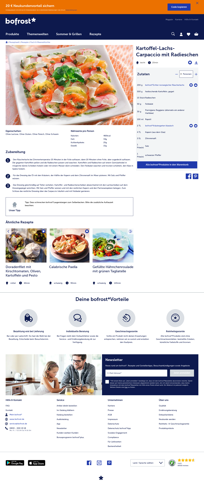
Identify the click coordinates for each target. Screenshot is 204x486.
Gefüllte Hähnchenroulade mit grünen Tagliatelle (113, 269)
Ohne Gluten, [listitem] (25, 134)
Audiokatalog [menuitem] (63, 419)
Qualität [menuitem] (162, 406)
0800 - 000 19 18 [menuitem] (16, 428)
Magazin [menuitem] (169, 19)
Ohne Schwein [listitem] (52, 134)
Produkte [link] (12, 34)
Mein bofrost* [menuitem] (14, 414)
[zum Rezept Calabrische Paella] (69, 245)
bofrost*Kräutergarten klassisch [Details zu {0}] (159, 125)
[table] (167, 122)
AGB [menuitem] (110, 415)
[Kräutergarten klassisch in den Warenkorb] (195, 125)
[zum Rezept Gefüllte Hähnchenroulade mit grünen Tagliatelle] (113, 245)
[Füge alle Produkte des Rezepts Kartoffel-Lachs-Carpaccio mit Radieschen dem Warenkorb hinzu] (167, 164)
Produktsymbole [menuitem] (166, 428)
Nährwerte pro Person (82, 131)
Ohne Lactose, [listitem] (12, 134)
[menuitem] (12, 35)
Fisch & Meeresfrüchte (40, 42)
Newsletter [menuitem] (62, 428)
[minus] (176, 74)
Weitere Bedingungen (71, 10)
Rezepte (25, 42)
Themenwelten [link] (37, 34)
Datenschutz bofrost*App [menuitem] (119, 428)
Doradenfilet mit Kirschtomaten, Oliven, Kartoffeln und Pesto (23, 271)
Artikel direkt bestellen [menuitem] (67, 406)
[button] (179, 7)
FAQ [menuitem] (8, 406)
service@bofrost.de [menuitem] (16, 423)
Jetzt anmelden (182, 373)
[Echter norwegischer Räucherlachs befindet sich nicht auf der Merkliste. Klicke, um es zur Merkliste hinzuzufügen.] (191, 85)
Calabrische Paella (63, 267)
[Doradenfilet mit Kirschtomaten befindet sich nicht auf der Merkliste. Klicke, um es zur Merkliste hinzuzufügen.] (43, 231)
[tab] (181, 34)
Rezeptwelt (14, 42)
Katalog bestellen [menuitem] (64, 415)
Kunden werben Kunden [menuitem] (67, 433)
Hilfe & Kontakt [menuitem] (191, 19)
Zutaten (143, 74)
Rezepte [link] (95, 34)
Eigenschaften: (14, 131)
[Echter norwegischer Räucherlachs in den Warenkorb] (195, 85)
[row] (101, 135)
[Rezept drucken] (196, 63)
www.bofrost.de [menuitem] (15, 419)
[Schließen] (197, 3)
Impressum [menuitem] (113, 419)
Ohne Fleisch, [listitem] (38, 134)
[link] (34, 21)
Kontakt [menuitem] (9, 410)
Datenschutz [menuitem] (113, 424)
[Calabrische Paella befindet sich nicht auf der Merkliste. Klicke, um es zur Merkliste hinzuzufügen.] (87, 231)
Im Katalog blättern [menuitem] (65, 410)
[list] (102, 326)
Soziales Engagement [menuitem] (117, 433)
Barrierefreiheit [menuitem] (114, 446)
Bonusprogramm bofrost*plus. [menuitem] (70, 437)
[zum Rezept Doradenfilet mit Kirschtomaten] (26, 245)
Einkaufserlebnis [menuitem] (166, 415)
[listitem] (69, 164)
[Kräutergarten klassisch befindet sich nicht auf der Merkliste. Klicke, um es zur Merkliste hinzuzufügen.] (191, 125)
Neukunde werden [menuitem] (167, 419)
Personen (187, 74)
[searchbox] (111, 34)
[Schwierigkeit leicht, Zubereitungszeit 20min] (156, 63)
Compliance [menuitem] (113, 437)
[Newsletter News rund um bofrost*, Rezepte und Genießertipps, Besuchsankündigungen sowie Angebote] (150, 374)
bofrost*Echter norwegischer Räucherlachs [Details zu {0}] (164, 85)
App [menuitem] (58, 424)
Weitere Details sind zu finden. (122, 387)
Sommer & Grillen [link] (69, 34)
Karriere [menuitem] (178, 19)
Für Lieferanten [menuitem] (114, 442)
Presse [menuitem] (111, 410)
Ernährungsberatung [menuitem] (168, 410)
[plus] (196, 74)
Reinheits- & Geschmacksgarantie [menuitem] (174, 424)
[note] (26, 283)
